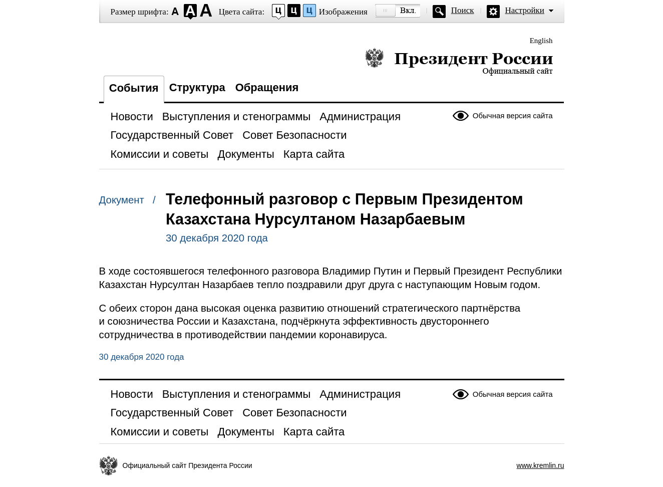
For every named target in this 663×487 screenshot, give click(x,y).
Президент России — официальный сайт (459, 61)
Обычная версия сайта (513, 115)
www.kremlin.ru (540, 465)
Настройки (524, 10)
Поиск (462, 10)
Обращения (267, 87)
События (134, 88)
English (541, 41)
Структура (197, 87)
